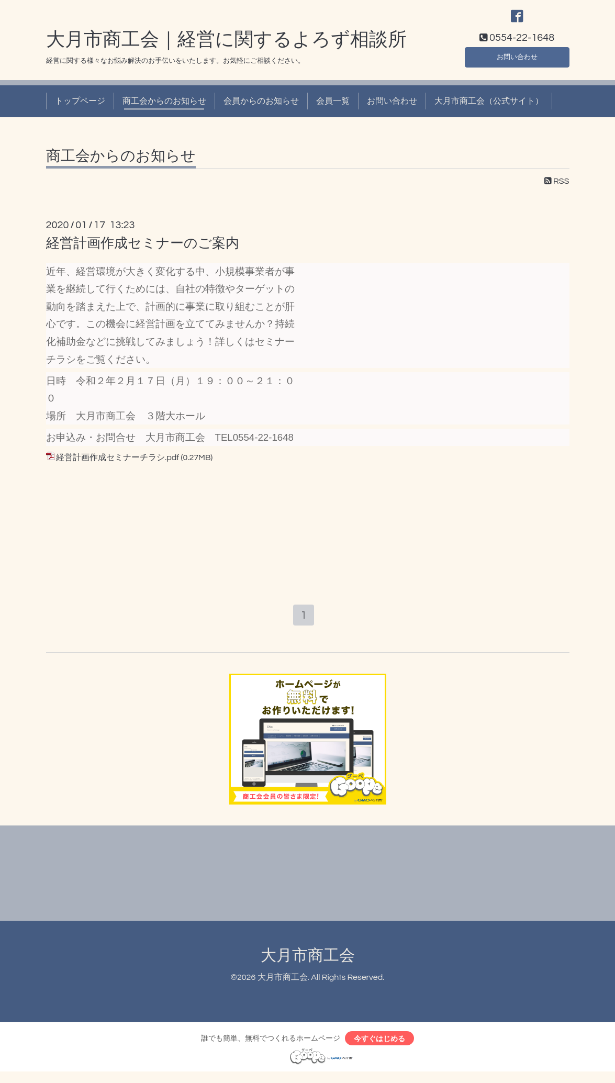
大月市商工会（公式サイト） (488, 107)
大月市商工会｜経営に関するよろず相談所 (226, 45)
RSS (556, 186)
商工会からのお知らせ (164, 107)
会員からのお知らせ (261, 107)
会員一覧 (333, 107)
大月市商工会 (308, 963)
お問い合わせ (517, 61)
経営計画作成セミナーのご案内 (142, 249)
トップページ (80, 107)
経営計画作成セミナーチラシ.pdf (117, 463)
